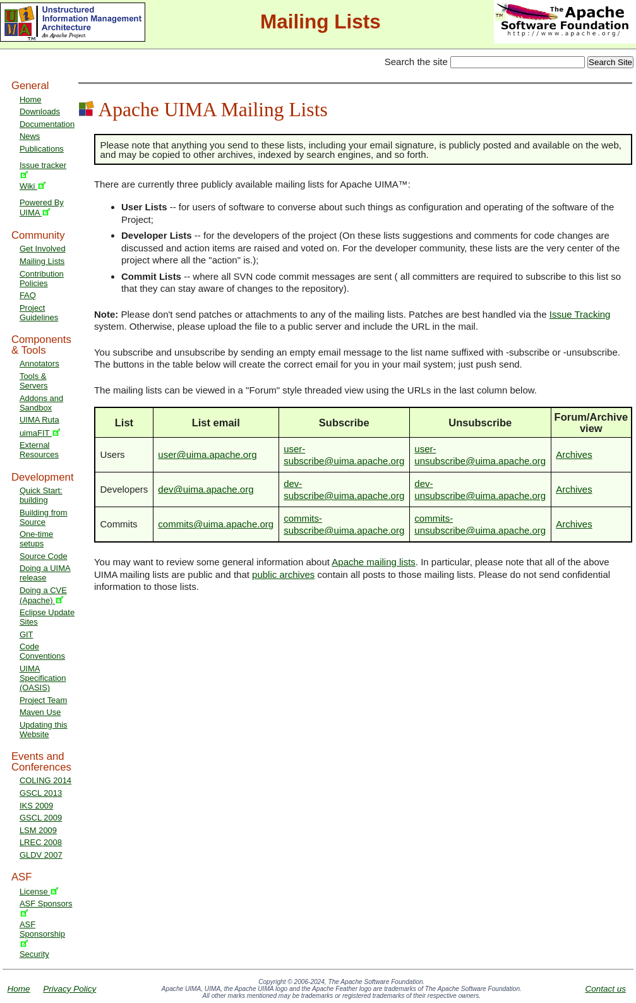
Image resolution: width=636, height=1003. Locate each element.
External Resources (39, 449)
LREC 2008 (41, 842)
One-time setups (36, 538)
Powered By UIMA (42, 207)
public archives (283, 574)
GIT (26, 634)
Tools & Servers (34, 380)
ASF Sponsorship (42, 933)
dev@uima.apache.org (205, 489)
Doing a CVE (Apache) (43, 595)
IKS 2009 (36, 805)
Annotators (39, 363)
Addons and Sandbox (41, 402)
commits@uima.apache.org (215, 524)
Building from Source (44, 517)
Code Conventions (42, 651)
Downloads (40, 111)
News (30, 136)
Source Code (44, 556)
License (39, 891)
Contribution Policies (42, 278)
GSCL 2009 (41, 817)
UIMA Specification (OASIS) (43, 678)
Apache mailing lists (374, 561)
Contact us (605, 989)
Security (34, 954)
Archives (574, 454)
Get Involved (43, 248)
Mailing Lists (42, 261)
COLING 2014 (45, 780)
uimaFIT (40, 433)
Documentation (47, 124)
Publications (42, 148)
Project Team (43, 700)
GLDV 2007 (41, 855)
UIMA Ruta (39, 419)
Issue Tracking (580, 314)
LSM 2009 (38, 830)
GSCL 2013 (41, 793)
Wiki (33, 186)
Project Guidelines (39, 312)
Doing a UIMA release (45, 572)
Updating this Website (44, 729)
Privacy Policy (69, 989)
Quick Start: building (41, 495)
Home (31, 99)
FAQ (28, 295)
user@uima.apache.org (207, 454)
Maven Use (40, 712)
